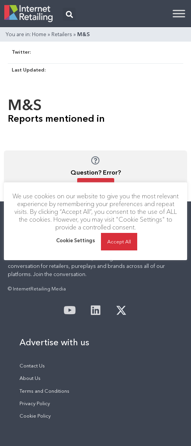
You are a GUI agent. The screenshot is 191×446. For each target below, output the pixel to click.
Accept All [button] (119, 241)
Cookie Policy (35, 416)
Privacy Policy (34, 403)
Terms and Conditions (44, 391)
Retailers (61, 34)
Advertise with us (54, 342)
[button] (69, 14)
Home (39, 34)
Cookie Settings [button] (75, 240)
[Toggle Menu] (179, 13)
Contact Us (32, 366)
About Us (30, 378)
